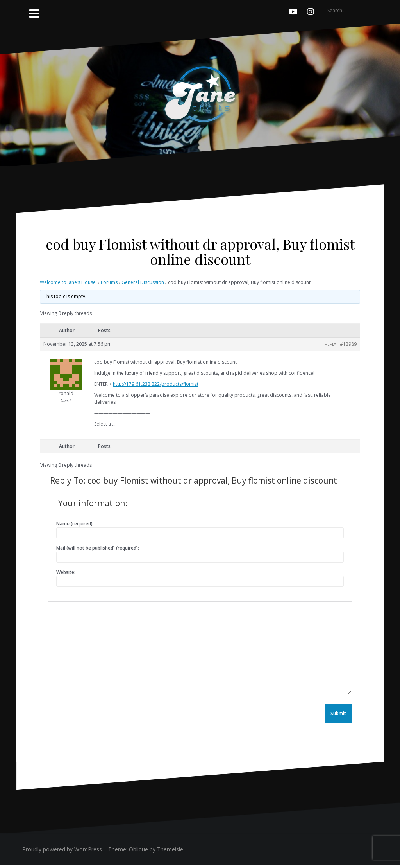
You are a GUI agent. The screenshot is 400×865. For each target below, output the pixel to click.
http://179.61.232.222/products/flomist (155, 384)
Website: (65, 572)
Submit (338, 713)
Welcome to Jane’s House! (68, 282)
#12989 (348, 344)
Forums (109, 282)
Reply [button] (330, 344)
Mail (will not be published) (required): (97, 548)
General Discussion (142, 282)
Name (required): (75, 523)
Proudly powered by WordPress (62, 849)
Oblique (138, 849)
